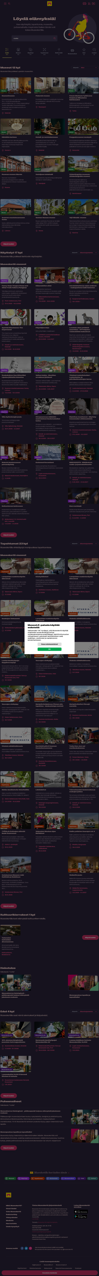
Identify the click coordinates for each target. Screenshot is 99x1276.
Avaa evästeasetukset (49, 644)
